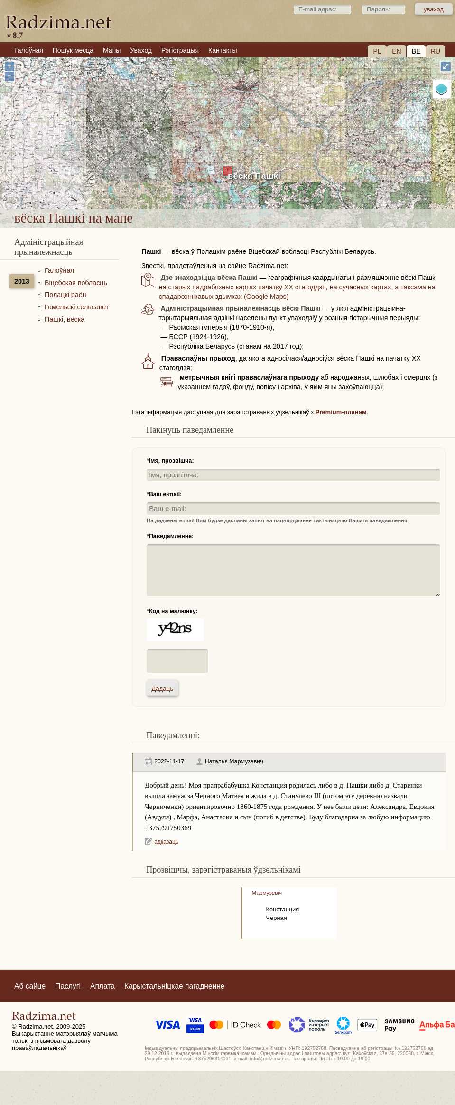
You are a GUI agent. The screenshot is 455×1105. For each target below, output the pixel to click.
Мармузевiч (267, 893)
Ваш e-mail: (165, 494)
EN (396, 51)
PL (377, 51)
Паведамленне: (171, 536)
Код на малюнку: (173, 611)
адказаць (166, 841)
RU (435, 51)
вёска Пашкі (254, 176)
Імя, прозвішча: (171, 460)
